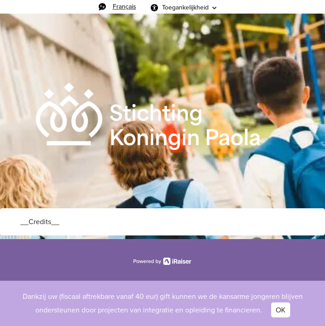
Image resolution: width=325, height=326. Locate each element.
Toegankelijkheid (185, 7)
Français (124, 6)
